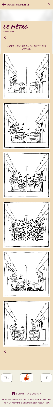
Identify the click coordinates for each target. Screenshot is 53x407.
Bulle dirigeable (18, 4)
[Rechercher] (49, 4)
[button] (5, 38)
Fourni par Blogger (26, 393)
